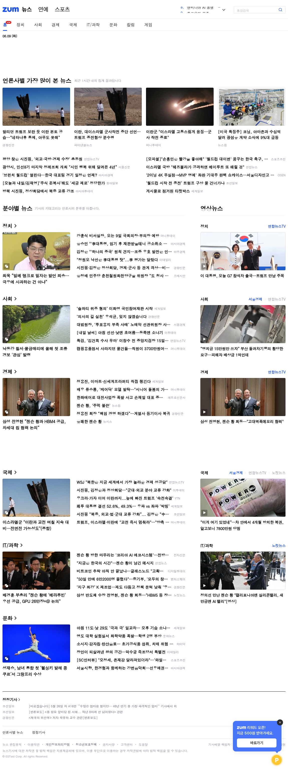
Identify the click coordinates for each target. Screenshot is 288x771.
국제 (73, 25)
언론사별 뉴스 (13, 732)
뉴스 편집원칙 (12, 744)
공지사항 (109, 744)
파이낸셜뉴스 (83, 145)
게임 (148, 25)
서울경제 (255, 299)
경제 (56, 25)
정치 (21, 25)
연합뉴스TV (276, 226)
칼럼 (131, 25)
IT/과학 (93, 25)
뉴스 (27, 9)
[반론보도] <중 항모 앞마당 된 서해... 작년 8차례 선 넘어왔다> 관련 (76, 712)
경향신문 (9, 145)
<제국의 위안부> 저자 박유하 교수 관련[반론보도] (63, 717)
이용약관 (34, 744)
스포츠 (62, 9)
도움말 (143, 744)
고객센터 (127, 744)
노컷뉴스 (278, 472)
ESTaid (10, 756)
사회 (38, 25)
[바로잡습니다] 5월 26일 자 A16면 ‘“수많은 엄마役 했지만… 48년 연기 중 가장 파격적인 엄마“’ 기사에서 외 (103, 706)
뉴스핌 (222, 145)
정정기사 (10, 699)
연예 (43, 9)
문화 (113, 25)
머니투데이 (153, 145)
